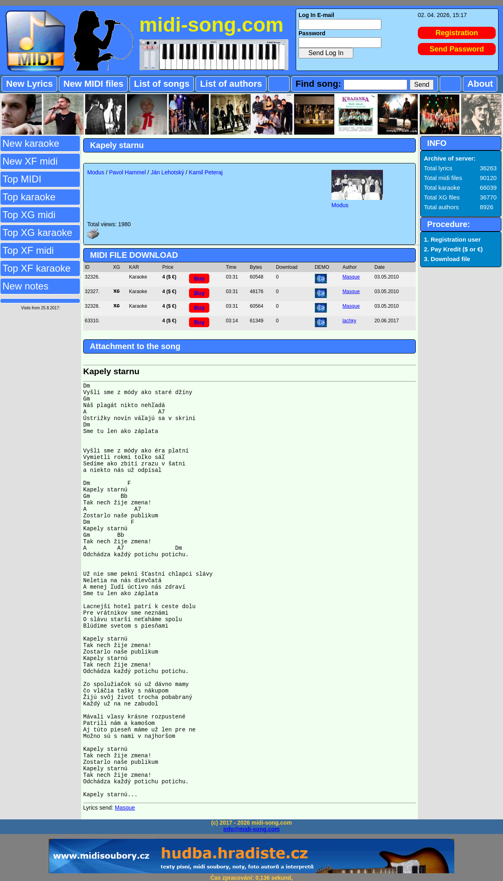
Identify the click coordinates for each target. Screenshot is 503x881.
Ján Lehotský (167, 172)
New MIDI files (93, 84)
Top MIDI (21, 179)
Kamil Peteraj (206, 172)
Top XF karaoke (36, 268)
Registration (457, 33)
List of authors (231, 84)
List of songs (161, 84)
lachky (349, 321)
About (480, 84)
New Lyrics (29, 84)
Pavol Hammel (127, 172)
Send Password (457, 49)
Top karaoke (29, 196)
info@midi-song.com (252, 829)
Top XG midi (29, 214)
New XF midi (30, 161)
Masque (351, 277)
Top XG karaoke (37, 232)
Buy (199, 278)
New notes (25, 286)
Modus (95, 172)
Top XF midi (28, 250)
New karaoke (30, 143)
